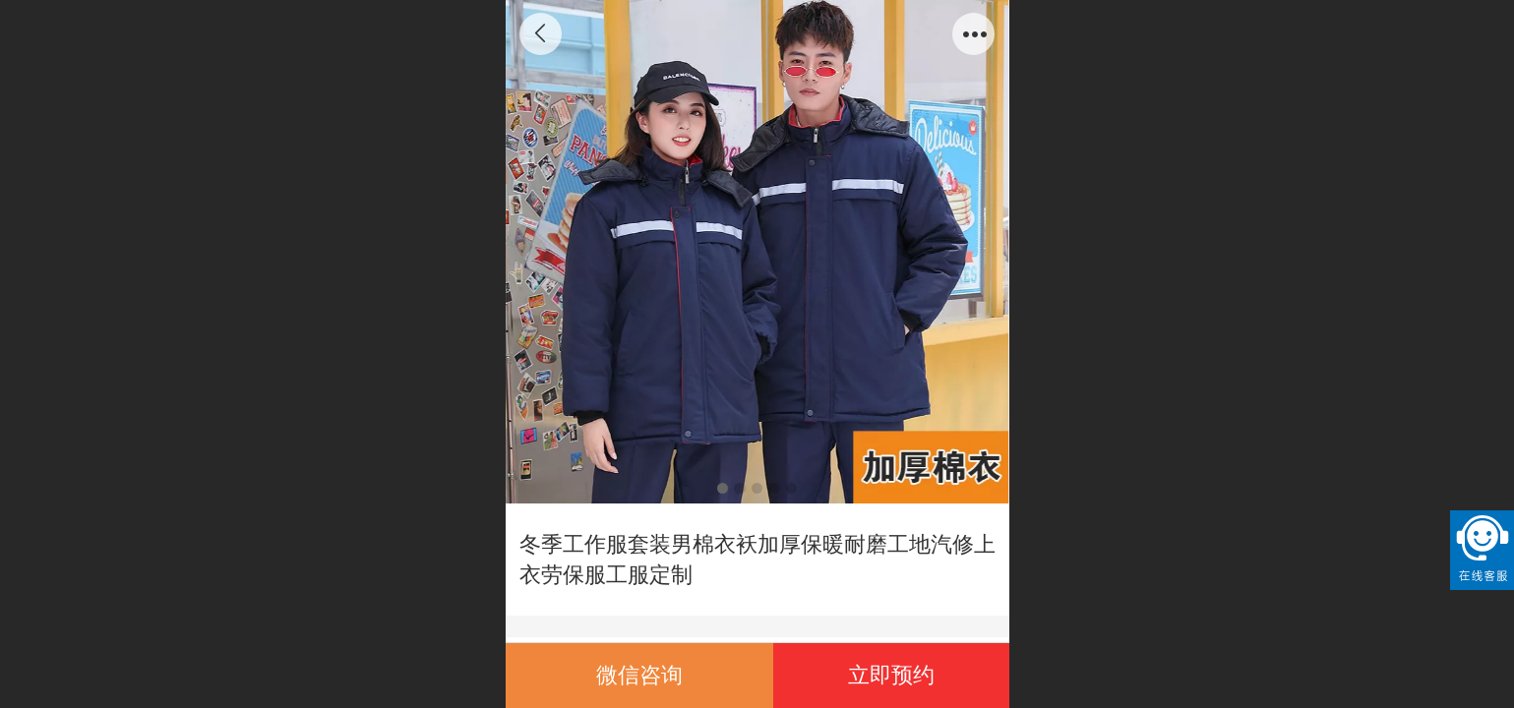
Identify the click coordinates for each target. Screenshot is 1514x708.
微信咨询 (639, 675)
